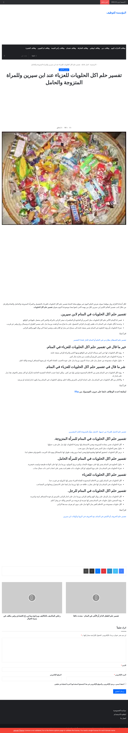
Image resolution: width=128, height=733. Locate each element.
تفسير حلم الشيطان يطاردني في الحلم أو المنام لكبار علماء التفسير (100, 340)
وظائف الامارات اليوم (118, 48)
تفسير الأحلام (64, 70)
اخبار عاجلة (85, 65)
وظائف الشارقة (83, 48)
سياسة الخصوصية (119, 710)
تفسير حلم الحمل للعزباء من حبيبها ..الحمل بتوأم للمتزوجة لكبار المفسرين (97, 432)
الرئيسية (93, 65)
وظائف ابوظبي (95, 48)
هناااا (76, 391)
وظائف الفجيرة (31, 48)
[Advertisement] (43, 24)
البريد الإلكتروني (120, 675)
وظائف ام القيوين (44, 48)
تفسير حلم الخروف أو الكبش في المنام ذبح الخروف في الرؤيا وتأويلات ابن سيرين (94, 516)
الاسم (123, 665)
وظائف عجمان (71, 48)
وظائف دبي (105, 48)
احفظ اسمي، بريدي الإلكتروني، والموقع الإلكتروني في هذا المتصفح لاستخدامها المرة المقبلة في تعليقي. (89, 684)
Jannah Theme (18, 730)
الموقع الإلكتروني (56, 675)
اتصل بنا (123, 718)
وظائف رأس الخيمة (57, 48)
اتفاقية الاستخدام (120, 714)
